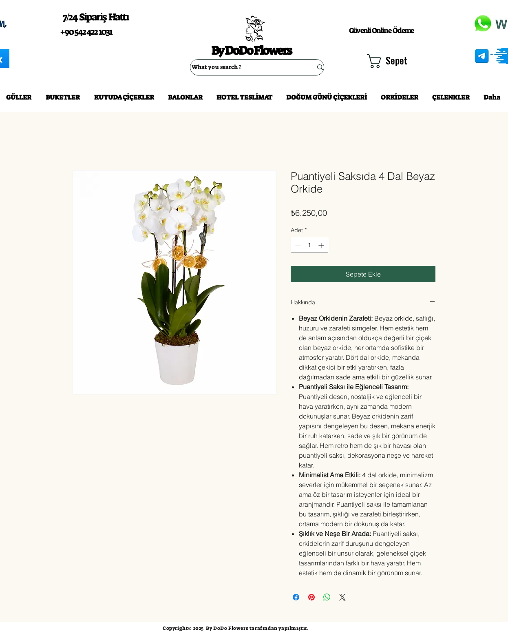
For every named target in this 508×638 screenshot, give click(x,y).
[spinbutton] (309, 245)
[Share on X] (342, 597)
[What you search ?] (246, 67)
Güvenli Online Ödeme (381, 30)
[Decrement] (297, 245)
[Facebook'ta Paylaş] (296, 597)
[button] (392, 61)
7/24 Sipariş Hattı (95, 17)
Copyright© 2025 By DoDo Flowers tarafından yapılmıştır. (236, 628)
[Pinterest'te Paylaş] (311, 597)
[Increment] (322, 245)
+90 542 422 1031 (86, 32)
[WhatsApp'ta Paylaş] (327, 597)
